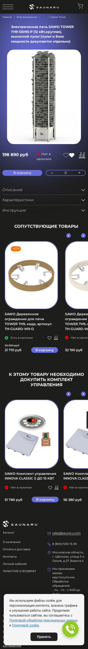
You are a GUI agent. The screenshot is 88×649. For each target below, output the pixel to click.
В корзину (44, 350)
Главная (7, 17)
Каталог (9, 532)
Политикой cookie (25, 625)
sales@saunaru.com (66, 533)
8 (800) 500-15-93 (64, 544)
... (44, 17)
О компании (12, 542)
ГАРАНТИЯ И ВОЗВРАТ (19, 571)
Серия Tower (58, 17)
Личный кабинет (15, 564)
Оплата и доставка (16, 549)
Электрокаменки (26, 17)
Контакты (10, 556)
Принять (44, 637)
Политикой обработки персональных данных (43, 620)
